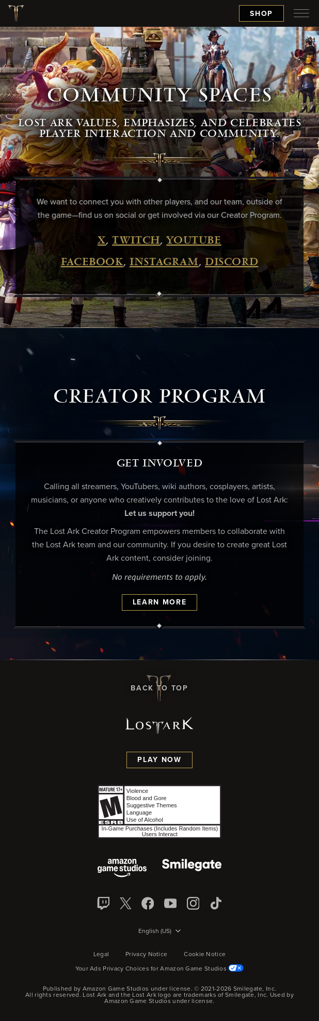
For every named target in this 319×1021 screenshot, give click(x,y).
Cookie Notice (205, 954)
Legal (101, 954)
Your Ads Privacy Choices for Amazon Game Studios (159, 969)
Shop (261, 14)
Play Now (159, 760)
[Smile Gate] (191, 869)
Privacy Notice (146, 954)
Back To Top (159, 688)
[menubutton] (301, 13)
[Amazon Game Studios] (122, 869)
